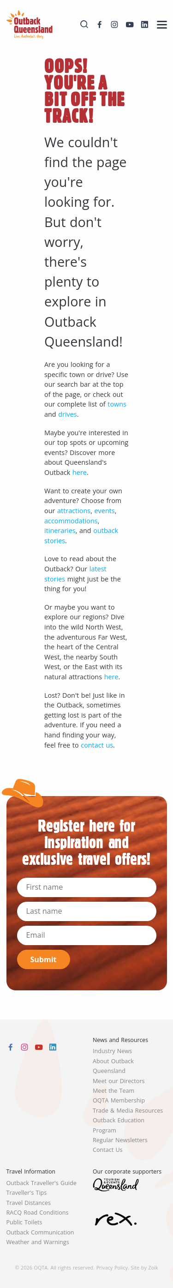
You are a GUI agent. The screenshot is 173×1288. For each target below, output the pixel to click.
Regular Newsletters (120, 1140)
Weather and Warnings (37, 1242)
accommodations (71, 520)
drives (67, 414)
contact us (97, 745)
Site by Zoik (144, 1267)
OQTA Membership (119, 1100)
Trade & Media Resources (128, 1110)
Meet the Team (113, 1091)
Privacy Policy (112, 1267)
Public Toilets (24, 1222)
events (105, 510)
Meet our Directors (119, 1081)
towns (116, 404)
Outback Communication (40, 1232)
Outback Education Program (118, 1125)
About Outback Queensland (113, 1066)
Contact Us (108, 1150)
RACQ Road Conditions (37, 1212)
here (79, 472)
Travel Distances (28, 1203)
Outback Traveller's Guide (41, 1183)
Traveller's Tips (26, 1193)
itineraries (60, 530)
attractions (73, 510)
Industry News (112, 1051)
